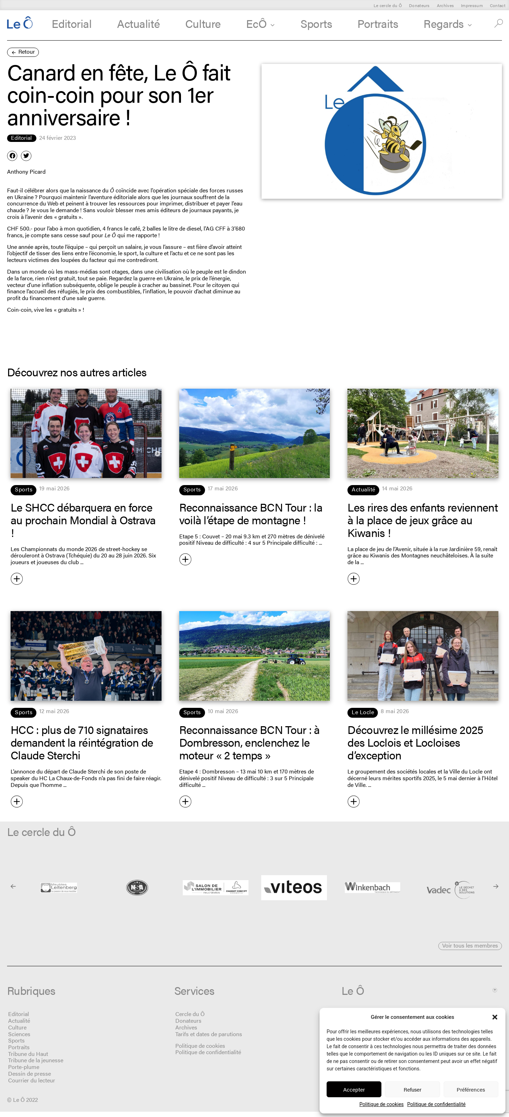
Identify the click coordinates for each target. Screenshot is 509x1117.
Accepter (354, 1089)
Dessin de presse (29, 1079)
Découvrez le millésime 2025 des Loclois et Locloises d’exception (415, 742)
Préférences (471, 1089)
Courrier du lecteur (31, 1085)
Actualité (138, 23)
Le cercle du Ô (388, 5)
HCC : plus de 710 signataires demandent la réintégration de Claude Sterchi (82, 742)
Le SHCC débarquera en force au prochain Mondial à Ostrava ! (83, 519)
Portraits (377, 23)
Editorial (72, 23)
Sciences (19, 1039)
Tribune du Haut (28, 1059)
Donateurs (419, 5)
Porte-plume (23, 1072)
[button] (494, 1017)
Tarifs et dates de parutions (208, 1039)
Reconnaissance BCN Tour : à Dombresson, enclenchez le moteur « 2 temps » (249, 742)
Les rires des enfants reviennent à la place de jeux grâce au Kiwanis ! (422, 519)
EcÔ (260, 23)
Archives (445, 5)
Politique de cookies (381, 1104)
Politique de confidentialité (436, 1104)
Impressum (472, 5)
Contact (497, 5)
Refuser (412, 1089)
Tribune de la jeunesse (35, 1066)
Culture (203, 23)
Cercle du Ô (190, 1019)
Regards (447, 23)
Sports (316, 23)
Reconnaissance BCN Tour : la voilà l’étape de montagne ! (250, 513)
